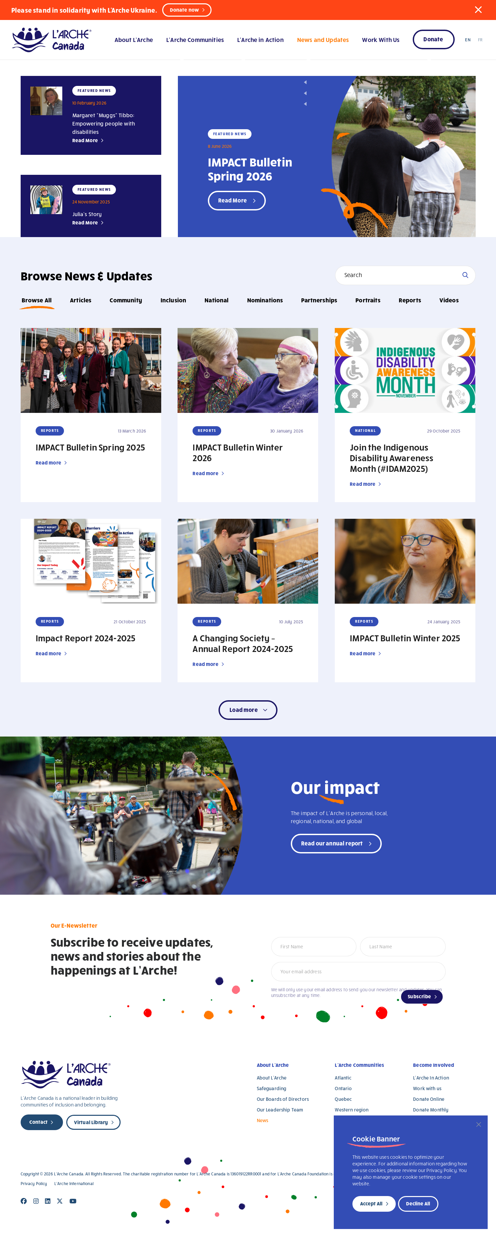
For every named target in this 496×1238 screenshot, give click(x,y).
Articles (80, 300)
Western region (351, 1109)
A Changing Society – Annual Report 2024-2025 (243, 643)
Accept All (371, 1203)
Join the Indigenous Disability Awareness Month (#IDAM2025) (391, 457)
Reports (410, 300)
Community (126, 300)
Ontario (343, 1088)
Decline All (418, 1203)
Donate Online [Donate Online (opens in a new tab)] (428, 1099)
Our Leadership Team (280, 1109)
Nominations (265, 300)
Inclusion (173, 300)
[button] (478, 9)
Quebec (343, 1099)
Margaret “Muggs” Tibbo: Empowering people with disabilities (103, 123)
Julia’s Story (87, 214)
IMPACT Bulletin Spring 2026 (250, 168)
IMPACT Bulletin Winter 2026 (238, 452)
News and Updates (323, 39)
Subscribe (419, 996)
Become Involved (433, 1065)
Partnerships (319, 300)
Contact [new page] (38, 1122)
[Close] (478, 1124)
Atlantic (343, 1078)
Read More (85, 140)
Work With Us (380, 39)
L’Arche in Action (260, 39)
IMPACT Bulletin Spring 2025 (90, 447)
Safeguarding (271, 1088)
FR (480, 39)
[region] (411, 1172)
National (217, 300)
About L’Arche (134, 39)
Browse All (37, 300)
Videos (449, 300)
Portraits (367, 300)
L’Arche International (74, 1183)
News (262, 1120)
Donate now (184, 10)
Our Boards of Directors (283, 1099)
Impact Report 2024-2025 (86, 637)
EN (467, 39)
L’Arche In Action (431, 1078)
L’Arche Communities (195, 39)
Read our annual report (332, 842)
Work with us (427, 1088)
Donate (433, 38)
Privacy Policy (34, 1183)
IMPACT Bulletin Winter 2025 (405, 637)
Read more (48, 462)
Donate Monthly (430, 1109)
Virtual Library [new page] (91, 1122)
